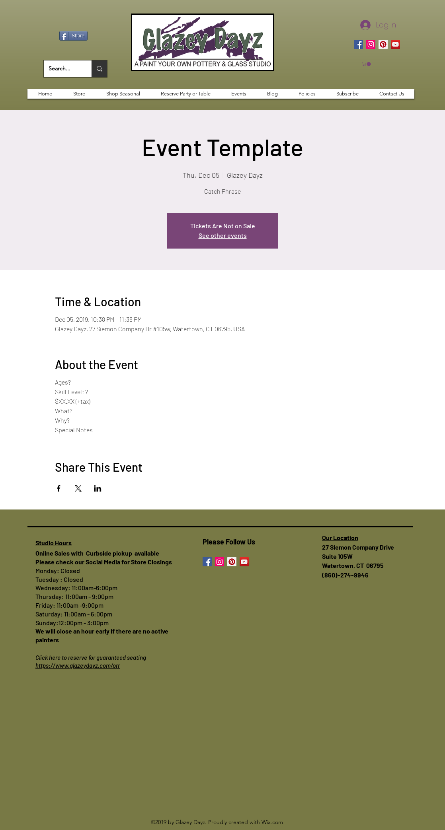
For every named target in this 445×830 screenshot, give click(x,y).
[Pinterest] (383, 44)
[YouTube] (395, 44)
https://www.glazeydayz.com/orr (77, 665)
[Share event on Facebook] (58, 488)
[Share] (73, 36)
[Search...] (62, 68)
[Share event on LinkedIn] (97, 488)
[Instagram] (370, 44)
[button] (367, 64)
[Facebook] (358, 44)
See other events (223, 235)
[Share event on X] (78, 488)
